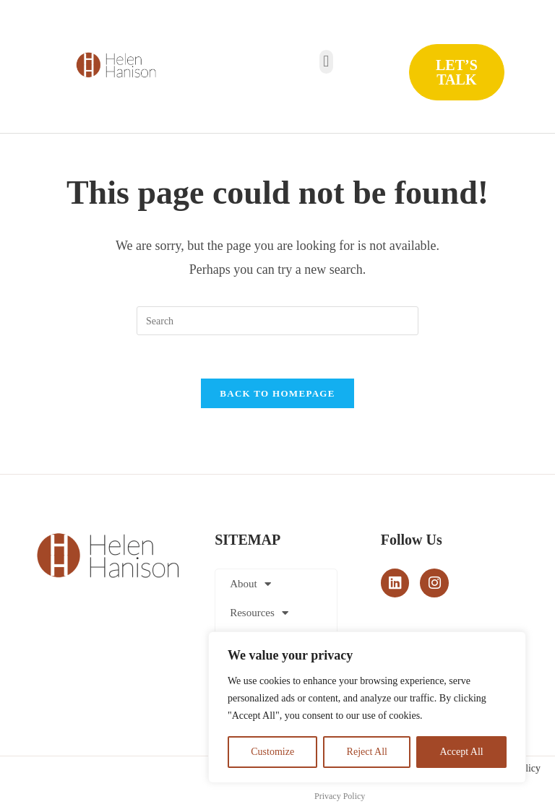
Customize (272, 751)
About (250, 584)
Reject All (367, 751)
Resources (259, 613)
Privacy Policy (339, 797)
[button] (326, 62)
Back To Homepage (277, 394)
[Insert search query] (277, 320)
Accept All (461, 751)
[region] (367, 707)
